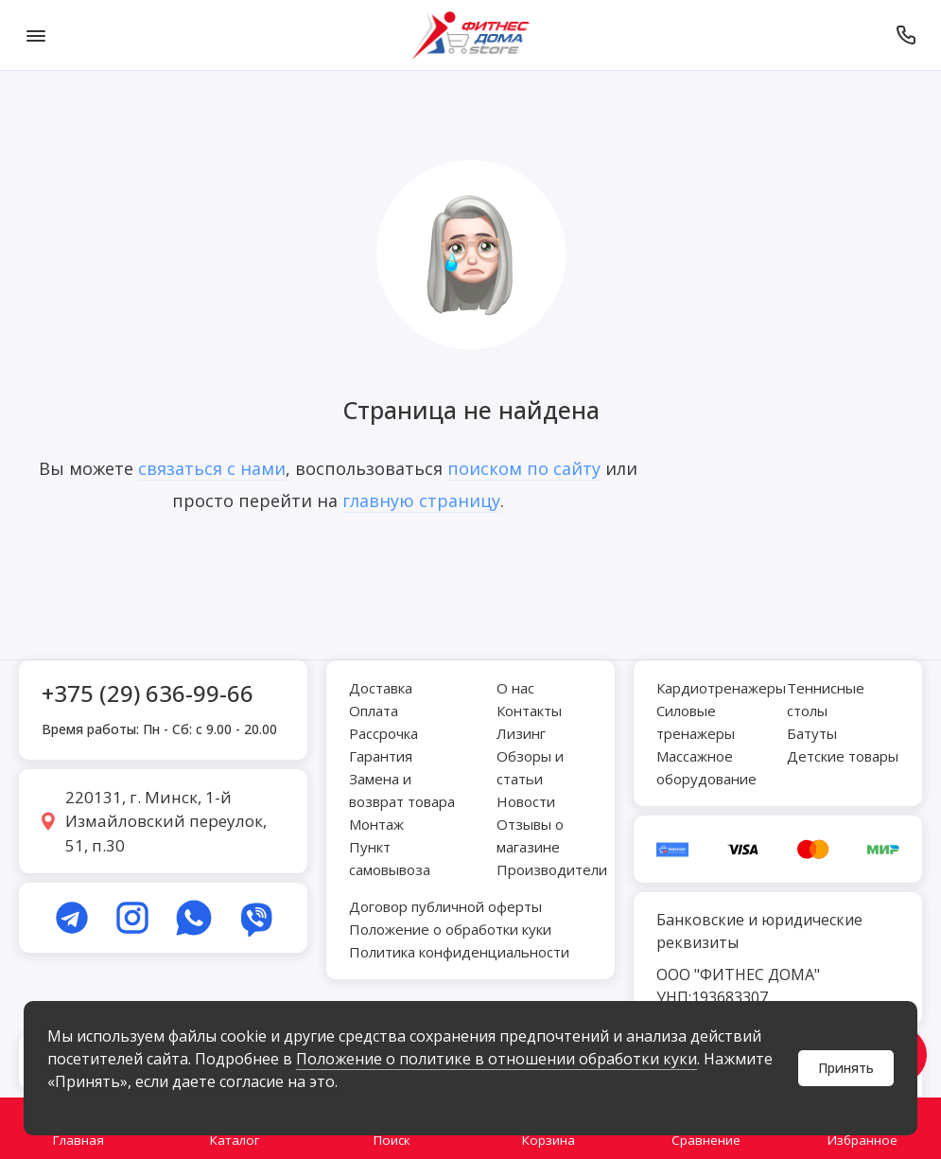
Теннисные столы (825, 699)
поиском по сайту (524, 468)
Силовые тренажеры (695, 722)
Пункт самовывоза (389, 858)
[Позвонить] (905, 35)
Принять (846, 1068)
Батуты (812, 733)
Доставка (380, 687)
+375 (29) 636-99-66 (147, 693)
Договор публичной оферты (445, 906)
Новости (526, 801)
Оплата (373, 710)
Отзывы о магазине (530, 835)
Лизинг (521, 733)
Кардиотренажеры (721, 687)
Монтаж (376, 824)
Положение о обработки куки (450, 929)
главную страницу (421, 500)
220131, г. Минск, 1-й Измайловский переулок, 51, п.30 (166, 821)
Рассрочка (383, 733)
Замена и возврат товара (402, 790)
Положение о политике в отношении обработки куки (496, 1058)
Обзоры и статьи (530, 767)
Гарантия (380, 755)
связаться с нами (212, 468)
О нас (515, 687)
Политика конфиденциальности (459, 951)
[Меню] (35, 35)
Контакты (529, 710)
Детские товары (842, 755)
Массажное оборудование (706, 767)
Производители (552, 869)
